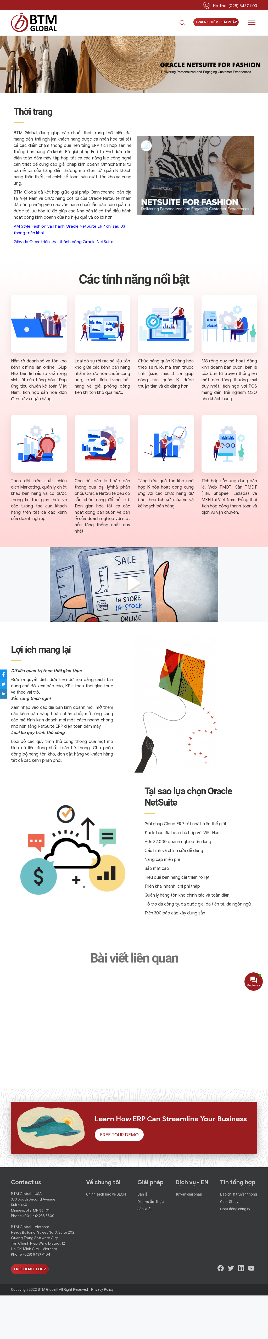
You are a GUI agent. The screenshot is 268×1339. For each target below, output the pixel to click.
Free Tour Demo (119, 1178)
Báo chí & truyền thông (238, 1238)
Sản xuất (144, 1250)
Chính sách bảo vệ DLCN (106, 1238)
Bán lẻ (142, 1238)
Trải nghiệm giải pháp (216, 23)
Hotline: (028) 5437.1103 (235, 6)
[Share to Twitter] (6, 684)
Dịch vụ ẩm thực (150, 1244)
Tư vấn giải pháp (188, 1238)
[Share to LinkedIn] (6, 694)
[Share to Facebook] (6, 674)
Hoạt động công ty (235, 1250)
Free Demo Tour (30, 1312)
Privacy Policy (102, 1333)
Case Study (229, 1244)
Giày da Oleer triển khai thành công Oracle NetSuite (63, 241)
